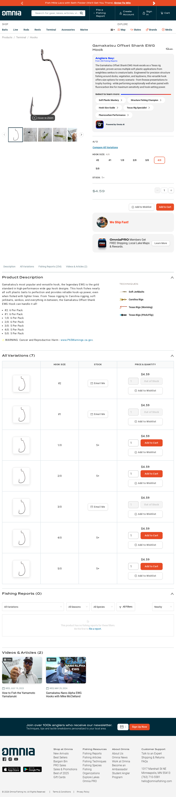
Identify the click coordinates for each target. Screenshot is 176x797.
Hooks (34, 37)
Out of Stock (151, 381)
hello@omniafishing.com (156, 781)
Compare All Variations (105, 147)
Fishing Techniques (94, 761)
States (135, 29)
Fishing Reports (92, 753)
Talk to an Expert (151, 753)
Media (167, 30)
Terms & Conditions (62, 792)
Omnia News (120, 757)
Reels (38, 29)
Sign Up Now (155, 726)
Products (7, 37)
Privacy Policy (83, 792)
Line (15, 29)
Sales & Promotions (65, 769)
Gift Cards (59, 777)
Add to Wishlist (141, 207)
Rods (26, 29)
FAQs (144, 761)
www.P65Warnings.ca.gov (76, 340)
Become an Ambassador (120, 767)
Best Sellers (60, 757)
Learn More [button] (161, 243)
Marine (84, 29)
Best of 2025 (61, 773)
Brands (151, 29)
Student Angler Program (121, 775)
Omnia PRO (90, 781)
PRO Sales (59, 765)
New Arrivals (61, 753)
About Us (117, 753)
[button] (88, 277)
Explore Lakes (91, 777)
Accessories (68, 29)
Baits (5, 29)
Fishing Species (92, 765)
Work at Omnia (121, 761)
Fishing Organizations (91, 771)
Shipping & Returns (152, 757)
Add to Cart (165, 207)
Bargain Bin (60, 761)
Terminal (51, 29)
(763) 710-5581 (150, 777)
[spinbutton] (133, 381)
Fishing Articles (92, 757)
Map (122, 29)
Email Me (98, 383)
